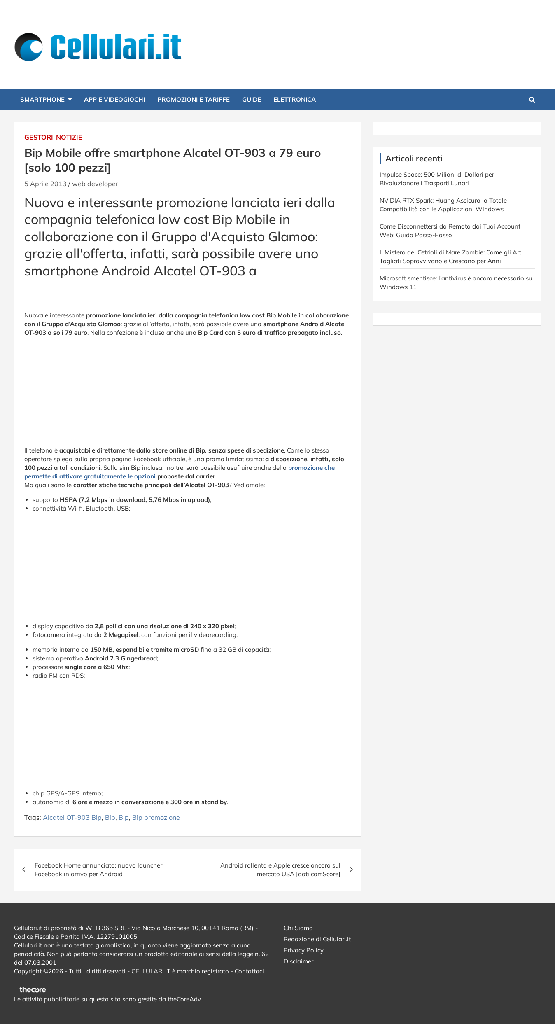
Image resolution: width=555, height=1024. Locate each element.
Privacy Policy (304, 950)
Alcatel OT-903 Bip (72, 817)
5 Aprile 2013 (45, 184)
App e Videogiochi (114, 99)
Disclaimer (298, 961)
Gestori (38, 137)
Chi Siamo (298, 928)
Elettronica (294, 99)
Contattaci (249, 971)
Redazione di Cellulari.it (317, 939)
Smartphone (42, 99)
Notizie (69, 137)
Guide (251, 99)
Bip (110, 817)
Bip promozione (156, 817)
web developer (95, 184)
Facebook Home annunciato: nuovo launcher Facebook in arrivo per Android (98, 869)
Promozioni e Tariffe (193, 99)
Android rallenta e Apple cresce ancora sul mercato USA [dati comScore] (280, 869)
